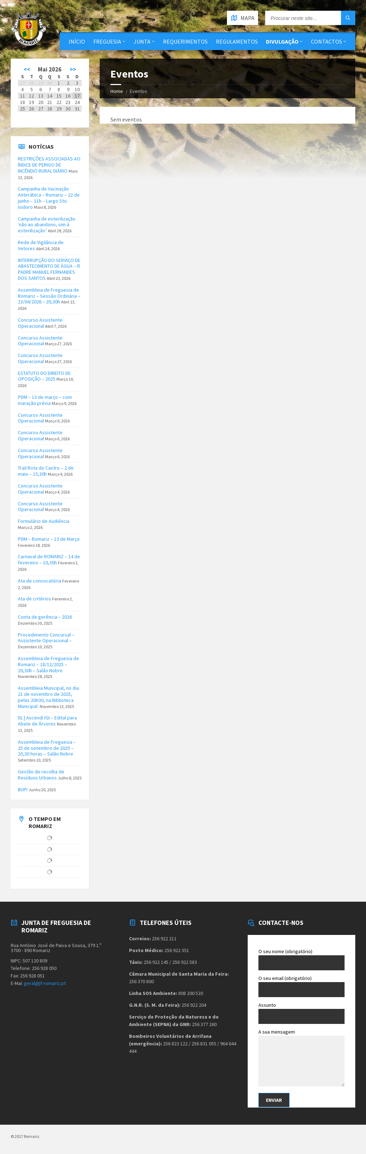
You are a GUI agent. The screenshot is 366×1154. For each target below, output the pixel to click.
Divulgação (282, 41)
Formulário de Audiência (43, 521)
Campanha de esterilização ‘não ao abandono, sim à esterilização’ (46, 225)
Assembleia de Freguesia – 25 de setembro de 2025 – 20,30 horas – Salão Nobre (47, 748)
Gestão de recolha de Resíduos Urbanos (41, 774)
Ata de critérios (34, 598)
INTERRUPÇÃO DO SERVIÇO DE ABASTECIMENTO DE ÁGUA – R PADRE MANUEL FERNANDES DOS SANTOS (49, 269)
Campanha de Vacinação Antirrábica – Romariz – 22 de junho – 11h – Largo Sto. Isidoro (49, 197)
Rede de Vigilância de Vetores (41, 245)
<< (27, 69)
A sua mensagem (301, 1059)
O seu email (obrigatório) (301, 986)
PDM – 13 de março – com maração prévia (45, 400)
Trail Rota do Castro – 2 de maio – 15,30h (46, 471)
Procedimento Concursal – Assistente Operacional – (46, 638)
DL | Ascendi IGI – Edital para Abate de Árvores (47, 720)
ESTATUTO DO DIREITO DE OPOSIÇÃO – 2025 (44, 376)
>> (73, 69)
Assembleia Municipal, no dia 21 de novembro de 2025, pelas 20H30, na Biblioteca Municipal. (48, 697)
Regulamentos (237, 41)
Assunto (301, 1013)
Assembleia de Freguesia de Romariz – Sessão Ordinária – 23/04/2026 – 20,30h (49, 296)
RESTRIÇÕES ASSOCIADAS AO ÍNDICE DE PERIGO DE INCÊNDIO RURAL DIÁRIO (49, 164)
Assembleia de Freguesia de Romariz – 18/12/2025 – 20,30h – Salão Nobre (48, 664)
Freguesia (107, 41)
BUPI (23, 789)
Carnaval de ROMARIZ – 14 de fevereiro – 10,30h (49, 559)
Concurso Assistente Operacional (40, 323)
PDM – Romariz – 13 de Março (49, 539)
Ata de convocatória (39, 581)
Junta (142, 41)
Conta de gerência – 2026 (45, 617)
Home (116, 91)
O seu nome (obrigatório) (301, 959)
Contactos (326, 41)
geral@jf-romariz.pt (45, 983)
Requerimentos (185, 41)
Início (77, 41)
